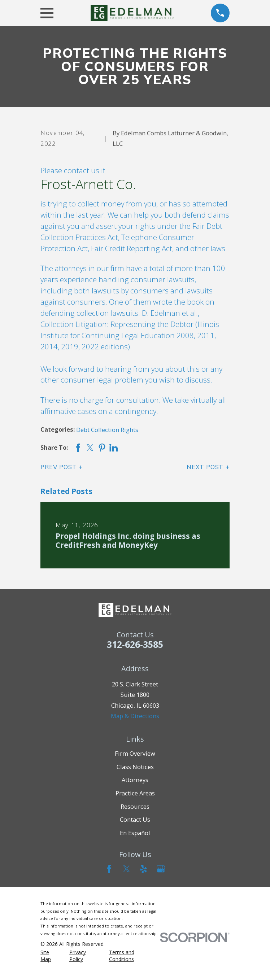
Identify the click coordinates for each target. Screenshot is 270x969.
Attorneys (135, 780)
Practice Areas (135, 793)
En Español (135, 833)
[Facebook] (109, 869)
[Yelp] (143, 869)
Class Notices (135, 767)
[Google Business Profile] (161, 869)
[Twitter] (126, 869)
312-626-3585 (135, 644)
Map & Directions (135, 716)
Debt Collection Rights (107, 429)
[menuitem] (50, 956)
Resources (135, 806)
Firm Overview (135, 753)
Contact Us (135, 819)
